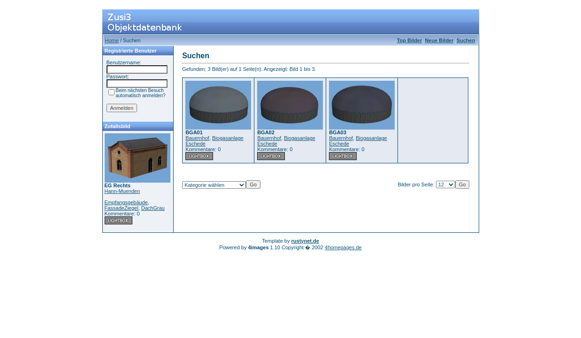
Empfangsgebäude (126, 202)
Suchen (466, 40)
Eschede (195, 143)
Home (112, 40)
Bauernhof (197, 138)
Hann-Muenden (122, 191)
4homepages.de (343, 247)
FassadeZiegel (121, 208)
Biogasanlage (228, 138)
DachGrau (153, 208)
